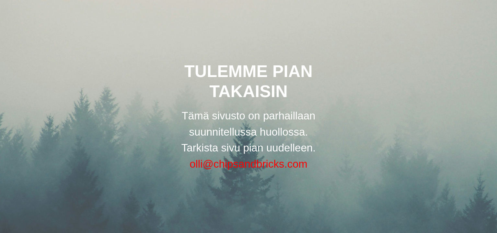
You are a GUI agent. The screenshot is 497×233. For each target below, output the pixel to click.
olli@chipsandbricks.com (248, 164)
